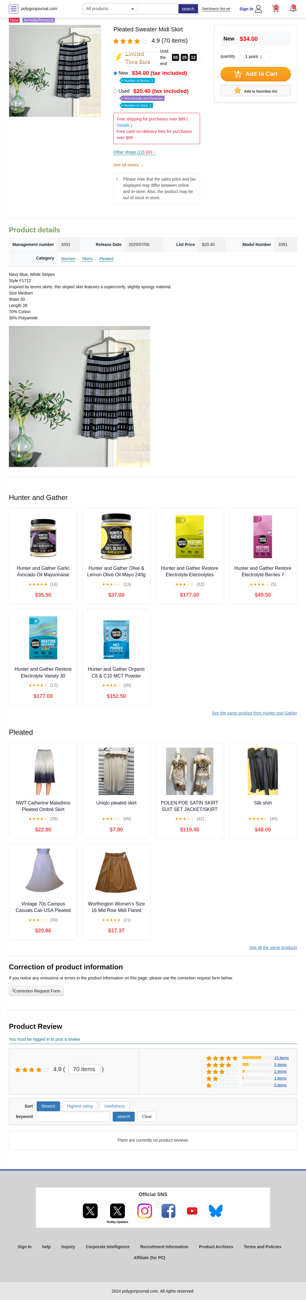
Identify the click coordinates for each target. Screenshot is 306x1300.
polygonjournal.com (39, 8)
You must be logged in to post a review (44, 1039)
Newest (48, 1106)
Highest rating (80, 1106)
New (153, 76)
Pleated (106, 258)
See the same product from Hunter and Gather (254, 713)
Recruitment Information (164, 1246)
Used (154, 98)
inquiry (68, 1246)
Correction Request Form (36, 990)
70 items (84, 1069)
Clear (147, 1116)
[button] (293, 8)
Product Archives (216, 1246)
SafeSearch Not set (216, 8)
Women (68, 258)
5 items (280, 1064)
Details (123, 125)
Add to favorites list (255, 90)
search (188, 9)
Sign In (246, 9)
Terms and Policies (262, 1246)
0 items (280, 1085)
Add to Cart (256, 74)
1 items (280, 1078)
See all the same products (273, 947)
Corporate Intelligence (108, 1246)
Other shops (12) (134, 152)
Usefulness (114, 1106)
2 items (280, 1071)
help (46, 1246)
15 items (281, 1058)
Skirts (87, 258)
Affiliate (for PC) (149, 1257)
